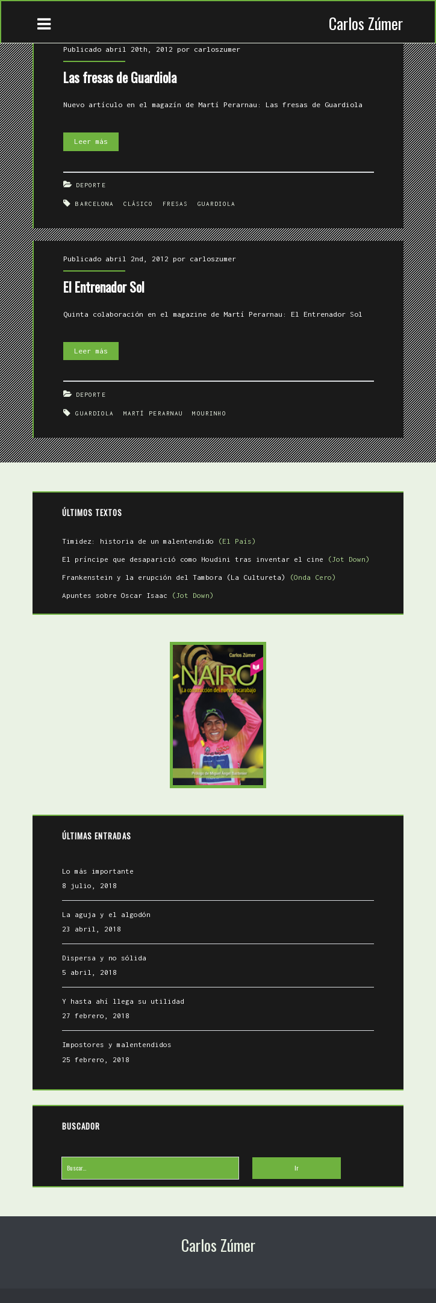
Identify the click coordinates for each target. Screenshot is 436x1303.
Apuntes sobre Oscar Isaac (138, 595)
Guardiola (217, 204)
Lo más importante (98, 871)
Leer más (96, 141)
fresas (175, 204)
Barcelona (94, 204)
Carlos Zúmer (366, 23)
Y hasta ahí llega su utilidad (123, 1001)
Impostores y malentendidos (117, 1044)
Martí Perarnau (153, 413)
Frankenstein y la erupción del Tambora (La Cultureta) (199, 577)
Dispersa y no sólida (104, 958)
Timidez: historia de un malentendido (159, 541)
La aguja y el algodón (106, 914)
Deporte (91, 185)
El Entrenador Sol (104, 286)
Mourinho (209, 413)
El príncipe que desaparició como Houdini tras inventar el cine (216, 559)
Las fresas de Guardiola (119, 77)
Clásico (138, 204)
